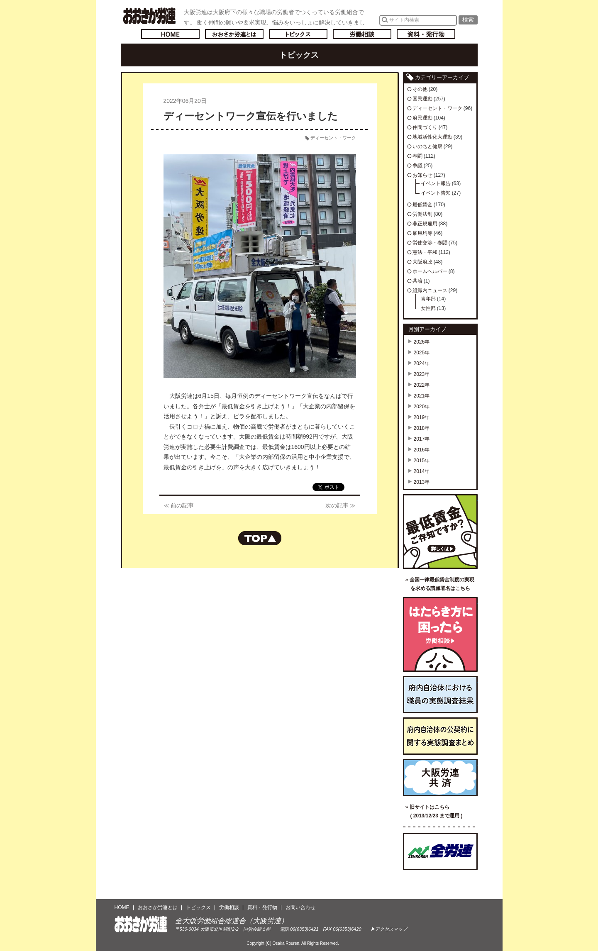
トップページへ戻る (170, 34)
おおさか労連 (141, 924)
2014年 (422, 471)
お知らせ (422, 175)
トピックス (298, 34)
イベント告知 (436, 193)
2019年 (422, 417)
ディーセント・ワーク (333, 137)
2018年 (422, 428)
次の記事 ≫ (340, 505)
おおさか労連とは (234, 34)
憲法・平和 (424, 252)
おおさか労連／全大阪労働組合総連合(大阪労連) (149, 15)
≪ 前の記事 (179, 505)
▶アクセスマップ (389, 929)
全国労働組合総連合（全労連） (440, 851)
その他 (419, 89)
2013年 (422, 482)
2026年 (422, 342)
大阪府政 (422, 262)
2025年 (422, 353)
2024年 (422, 363)
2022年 (422, 385)
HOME (122, 907)
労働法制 (422, 214)
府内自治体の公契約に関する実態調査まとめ (440, 736)
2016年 (422, 450)
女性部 (428, 308)
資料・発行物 (426, 34)
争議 (417, 165)
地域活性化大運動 (432, 137)
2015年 (422, 460)
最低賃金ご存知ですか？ (440, 531)
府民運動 (422, 118)
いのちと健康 (427, 146)
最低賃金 (422, 204)
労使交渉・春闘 (429, 243)
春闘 (417, 156)
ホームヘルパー (429, 271)
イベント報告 (436, 183)
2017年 (422, 439)
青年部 (428, 299)
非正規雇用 (424, 224)
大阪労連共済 (440, 777)
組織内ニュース (429, 290)
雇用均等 (422, 233)
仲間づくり (424, 127)
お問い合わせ (300, 907)
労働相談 (362, 34)
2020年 (422, 407)
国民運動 (422, 99)
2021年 (422, 396)
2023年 (422, 374)
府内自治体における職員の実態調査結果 (440, 694)
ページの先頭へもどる (259, 538)
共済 (417, 281)
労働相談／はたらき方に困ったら (440, 634)
